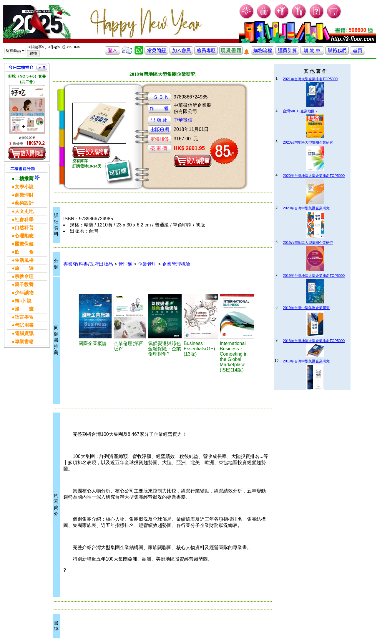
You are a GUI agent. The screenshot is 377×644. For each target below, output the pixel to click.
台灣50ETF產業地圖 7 (300, 111)
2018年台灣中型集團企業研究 (306, 361)
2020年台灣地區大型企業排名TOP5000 (314, 176)
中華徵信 (183, 119)
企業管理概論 (176, 264)
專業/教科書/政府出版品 (88, 264)
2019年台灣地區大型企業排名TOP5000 (314, 276)
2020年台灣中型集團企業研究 (306, 208)
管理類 (125, 264)
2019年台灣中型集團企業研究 (306, 308)
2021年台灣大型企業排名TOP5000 (310, 79)
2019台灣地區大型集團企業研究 (308, 243)
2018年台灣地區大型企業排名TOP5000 (314, 341)
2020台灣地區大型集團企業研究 (308, 142)
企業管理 (147, 264)
